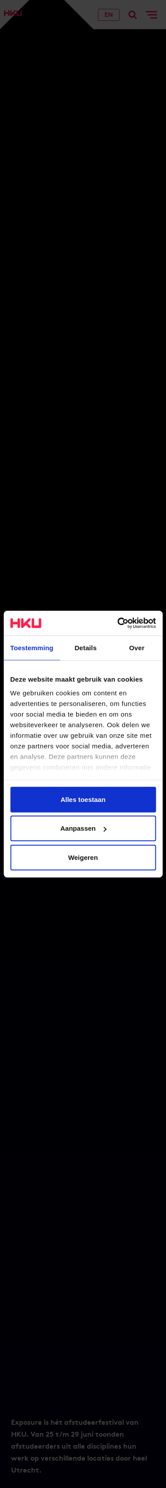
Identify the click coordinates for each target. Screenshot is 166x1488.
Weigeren (83, 857)
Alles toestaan (83, 799)
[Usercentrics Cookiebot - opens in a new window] (118, 623)
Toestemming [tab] (32, 647)
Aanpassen (83, 828)
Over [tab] (137, 647)
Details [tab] (85, 647)
